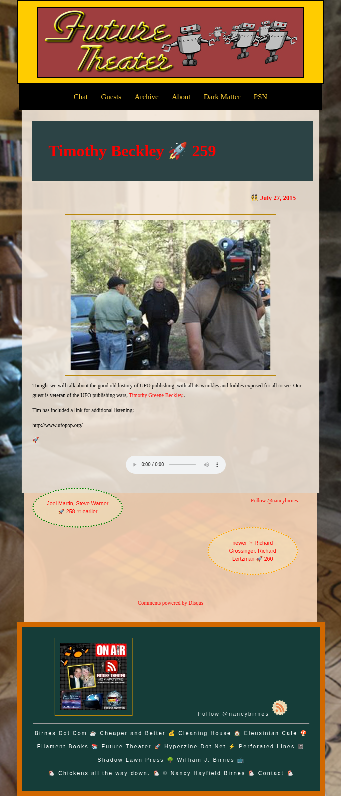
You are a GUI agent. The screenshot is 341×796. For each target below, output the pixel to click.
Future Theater (127, 746)
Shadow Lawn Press (131, 760)
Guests (111, 97)
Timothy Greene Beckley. (156, 395)
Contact (271, 773)
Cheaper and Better (133, 733)
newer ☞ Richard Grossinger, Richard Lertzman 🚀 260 (252, 551)
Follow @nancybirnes (274, 500)
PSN (260, 97)
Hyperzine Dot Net (195, 746)
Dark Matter (222, 97)
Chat (81, 97)
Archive (147, 97)
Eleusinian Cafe (270, 733)
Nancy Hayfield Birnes (207, 773)
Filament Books (63, 746)
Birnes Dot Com (61, 733)
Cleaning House (204, 733)
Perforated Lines (267, 746)
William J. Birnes (206, 760)
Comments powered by (170, 603)
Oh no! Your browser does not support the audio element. (176, 465)
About (181, 97)
